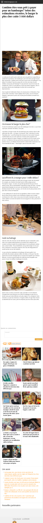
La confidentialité (26, 518)
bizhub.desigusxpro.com (10, 2)
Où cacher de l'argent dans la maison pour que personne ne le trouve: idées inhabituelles (31, 434)
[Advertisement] (21, 28)
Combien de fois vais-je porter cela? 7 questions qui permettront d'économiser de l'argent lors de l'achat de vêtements (20, 497)
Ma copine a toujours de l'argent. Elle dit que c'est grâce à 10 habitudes (10, 364)
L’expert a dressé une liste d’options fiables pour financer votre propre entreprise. (11, 461)
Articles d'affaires (16, 343)
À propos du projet (17, 518)
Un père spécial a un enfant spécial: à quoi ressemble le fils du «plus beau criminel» (30, 385)
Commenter (39, 339)
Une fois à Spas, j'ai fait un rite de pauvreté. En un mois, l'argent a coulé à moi (31, 408)
